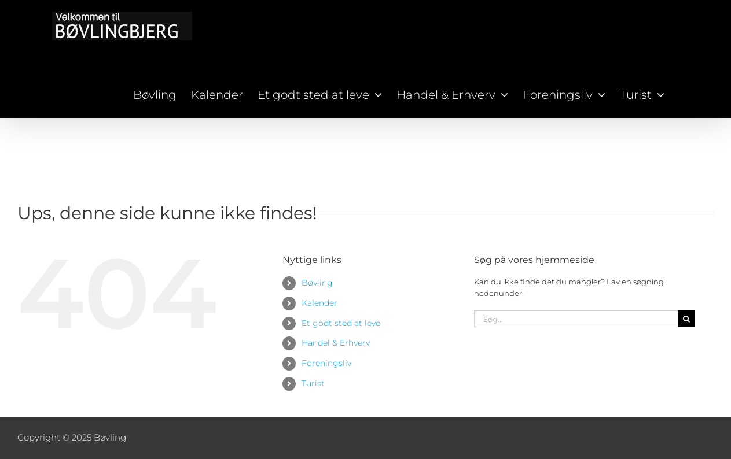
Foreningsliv (326, 363)
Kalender (319, 303)
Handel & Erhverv (336, 343)
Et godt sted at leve (341, 323)
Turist (313, 383)
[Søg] (686, 318)
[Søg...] (576, 318)
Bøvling (317, 282)
